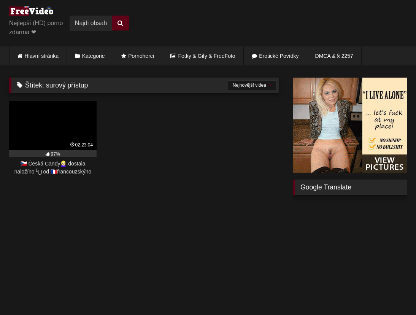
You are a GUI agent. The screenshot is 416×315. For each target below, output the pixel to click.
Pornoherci (141, 56)
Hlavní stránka (42, 56)
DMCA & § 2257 (334, 56)
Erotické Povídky (279, 56)
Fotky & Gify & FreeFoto (206, 56)
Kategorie (93, 56)
